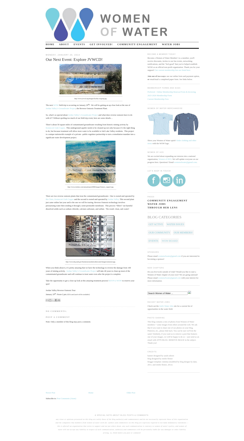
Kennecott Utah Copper (55, 128)
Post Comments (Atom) (66, 398)
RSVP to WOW (115, 280)
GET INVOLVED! (101, 44)
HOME (50, 44)
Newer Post (50, 393)
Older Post (131, 393)
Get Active (156, 224)
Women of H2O (165, 159)
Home (90, 393)
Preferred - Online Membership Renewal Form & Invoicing (172, 92)
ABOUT (64, 44)
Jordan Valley (113, 199)
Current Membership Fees (158, 99)
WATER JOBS (171, 44)
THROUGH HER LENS (163, 207)
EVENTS (79, 44)
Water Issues (175, 224)
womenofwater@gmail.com (185, 162)
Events (153, 240)
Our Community (159, 232)
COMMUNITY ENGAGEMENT (137, 44)
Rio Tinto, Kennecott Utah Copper (60, 199)
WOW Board (170, 240)
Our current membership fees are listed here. (173, 70)
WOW (56, 105)
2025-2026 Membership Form (160, 95)
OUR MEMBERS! (183, 232)
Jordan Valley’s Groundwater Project (60, 108)
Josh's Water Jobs (166, 306)
